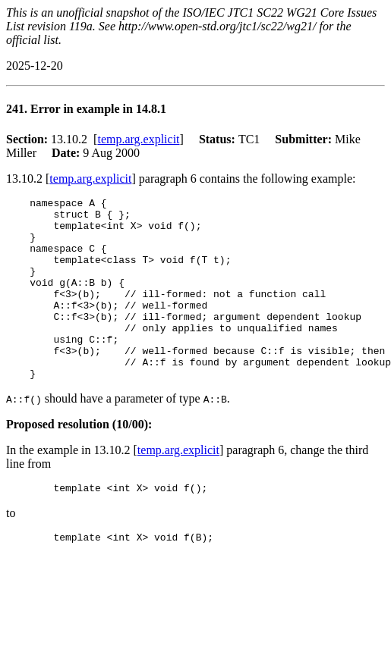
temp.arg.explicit (138, 139)
